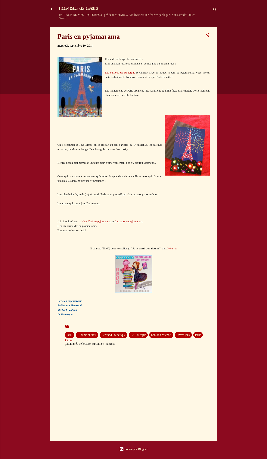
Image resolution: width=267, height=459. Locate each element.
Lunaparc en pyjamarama (129, 221)
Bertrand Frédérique (113, 334)
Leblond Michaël (161, 334)
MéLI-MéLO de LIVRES (78, 9)
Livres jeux (183, 334)
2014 (70, 334)
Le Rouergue (138, 334)
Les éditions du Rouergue (120, 72)
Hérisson (172, 248)
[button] (207, 35)
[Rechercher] (215, 10)
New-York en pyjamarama (96, 221)
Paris (198, 334)
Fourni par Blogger (133, 449)
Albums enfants (87, 334)
